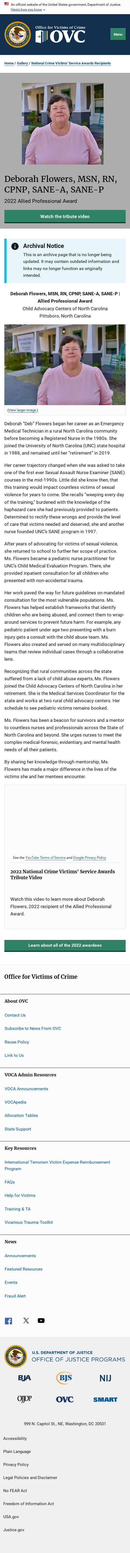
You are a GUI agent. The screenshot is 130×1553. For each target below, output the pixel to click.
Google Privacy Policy (89, 857)
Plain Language (17, 1451)
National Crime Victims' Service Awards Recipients (71, 63)
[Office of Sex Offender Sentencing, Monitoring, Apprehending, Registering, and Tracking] (105, 1402)
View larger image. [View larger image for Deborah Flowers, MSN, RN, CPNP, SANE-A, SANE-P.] (22, 410)
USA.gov (11, 1516)
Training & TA (18, 1209)
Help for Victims (20, 1195)
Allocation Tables (21, 1115)
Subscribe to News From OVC (33, 1028)
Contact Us (15, 1015)
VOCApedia (15, 1102)
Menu (118, 34)
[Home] (62, 34)
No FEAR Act (15, 1490)
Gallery (22, 63)
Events (11, 1282)
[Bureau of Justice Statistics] (65, 1385)
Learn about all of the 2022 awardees (65, 945)
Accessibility (15, 1438)
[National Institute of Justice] (105, 1382)
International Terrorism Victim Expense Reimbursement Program (57, 1165)
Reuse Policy (17, 1042)
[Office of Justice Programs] (17, 34)
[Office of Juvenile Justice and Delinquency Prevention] (24, 1404)
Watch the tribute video (65, 216)
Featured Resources (24, 1269)
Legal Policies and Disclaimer (30, 1477)
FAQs (10, 1182)
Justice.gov (13, 1529)
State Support (18, 1128)
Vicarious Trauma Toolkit (29, 1222)
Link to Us (14, 1055)
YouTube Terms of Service (45, 857)
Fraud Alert (15, 1295)
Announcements (20, 1255)
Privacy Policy (16, 1464)
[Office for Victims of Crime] (65, 1403)
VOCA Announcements (26, 1088)
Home (9, 63)
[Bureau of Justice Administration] (24, 1382)
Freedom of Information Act (28, 1503)
